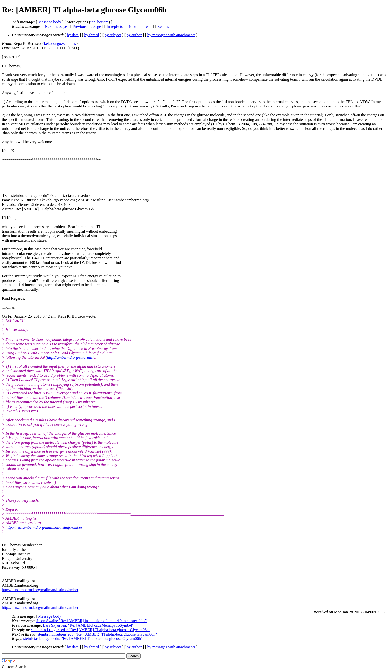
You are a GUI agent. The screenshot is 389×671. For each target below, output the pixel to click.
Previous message (87, 26)
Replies (163, 26)
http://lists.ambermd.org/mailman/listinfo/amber (44, 527)
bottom (102, 22)
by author (134, 35)
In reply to (115, 26)
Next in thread (140, 26)
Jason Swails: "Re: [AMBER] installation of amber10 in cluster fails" (91, 621)
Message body (49, 22)
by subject (113, 35)
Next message (56, 26)
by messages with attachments (171, 35)
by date (73, 35)
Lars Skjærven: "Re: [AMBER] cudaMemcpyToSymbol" (88, 625)
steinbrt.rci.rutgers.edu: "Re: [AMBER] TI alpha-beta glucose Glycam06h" (90, 630)
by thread (91, 35)
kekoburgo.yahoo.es (60, 43)
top (92, 22)
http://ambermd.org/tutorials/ (70, 357)
